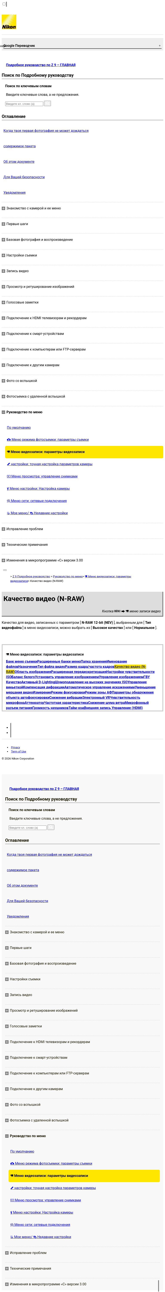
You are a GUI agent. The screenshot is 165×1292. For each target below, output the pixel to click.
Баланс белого (23, 677)
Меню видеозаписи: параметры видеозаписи (46, 452)
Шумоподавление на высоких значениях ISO (91, 682)
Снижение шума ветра (106, 703)
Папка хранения (94, 661)
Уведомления (14, 193)
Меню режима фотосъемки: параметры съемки (48, 440)
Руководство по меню (67, 576)
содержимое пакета (19, 146)
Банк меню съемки (21, 661)
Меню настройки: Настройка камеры (38, 489)
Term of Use (18, 751)
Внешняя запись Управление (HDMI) (113, 708)
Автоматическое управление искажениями (99, 687)
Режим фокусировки (68, 692)
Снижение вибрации (65, 698)
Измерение (42, 692)
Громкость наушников (50, 708)
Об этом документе (18, 162)
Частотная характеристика (66, 703)
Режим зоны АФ (98, 692)
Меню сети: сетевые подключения (37, 501)
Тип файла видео (51, 667)
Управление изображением (121, 677)
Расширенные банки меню (59, 661)
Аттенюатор (34, 703)
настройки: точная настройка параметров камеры (50, 464)
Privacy (15, 747)
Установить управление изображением (67, 677)
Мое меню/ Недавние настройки (37, 513)
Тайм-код (76, 708)
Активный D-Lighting (38, 682)
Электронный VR (96, 698)
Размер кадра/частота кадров (90, 667)
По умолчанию (19, 428)
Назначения (27, 667)
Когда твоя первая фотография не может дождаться (46, 131)
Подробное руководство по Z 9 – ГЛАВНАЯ (40, 65)
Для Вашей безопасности (24, 177)
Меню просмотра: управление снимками (42, 476)
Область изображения (33, 672)
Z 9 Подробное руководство (31, 576)
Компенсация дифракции (43, 687)
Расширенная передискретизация (79, 672)
